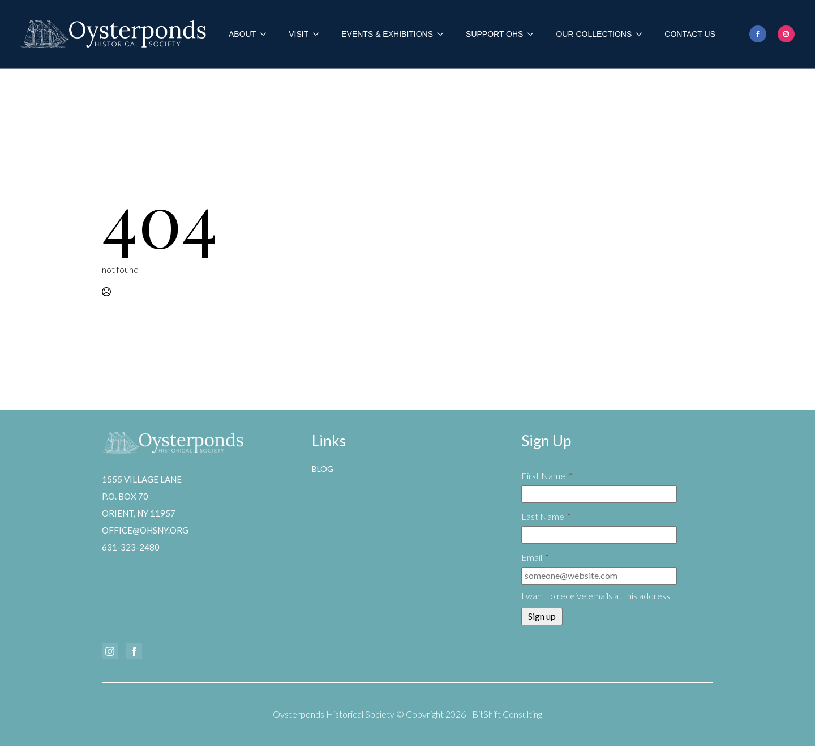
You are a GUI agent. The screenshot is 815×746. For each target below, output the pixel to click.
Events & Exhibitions (387, 34)
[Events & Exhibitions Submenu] (443, 34)
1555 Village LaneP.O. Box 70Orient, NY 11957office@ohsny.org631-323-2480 (145, 513)
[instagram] (786, 33)
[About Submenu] (266, 34)
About (242, 34)
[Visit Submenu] (319, 34)
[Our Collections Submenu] (642, 34)
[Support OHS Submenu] (533, 34)
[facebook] (757, 33)
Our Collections (594, 34)
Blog (322, 469)
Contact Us (689, 34)
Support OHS (494, 34)
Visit (298, 34)
